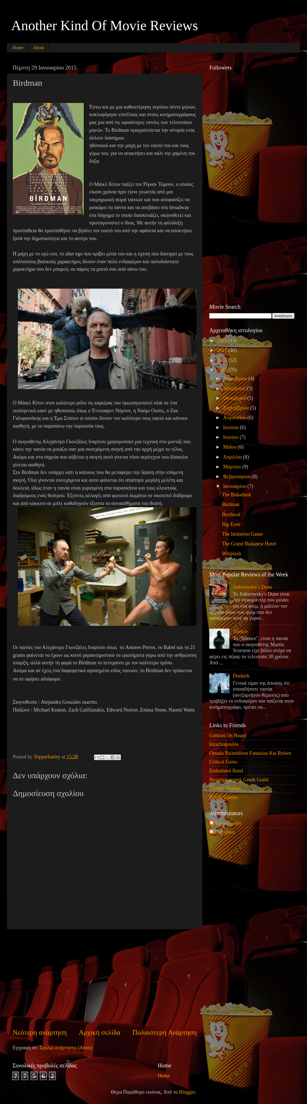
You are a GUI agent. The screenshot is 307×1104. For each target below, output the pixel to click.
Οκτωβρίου (235, 398)
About (38, 47)
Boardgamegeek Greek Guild (238, 779)
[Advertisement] (105, 978)
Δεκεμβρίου (235, 378)
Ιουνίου (231, 437)
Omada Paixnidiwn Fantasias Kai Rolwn (250, 753)
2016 (223, 360)
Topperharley (228, 823)
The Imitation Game (242, 534)
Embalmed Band (226, 770)
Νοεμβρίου (235, 388)
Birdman (230, 504)
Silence (240, 631)
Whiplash (231, 553)
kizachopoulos (223, 744)
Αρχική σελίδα (99, 1032)
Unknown (225, 832)
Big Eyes (231, 524)
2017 (223, 350)
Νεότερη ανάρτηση (40, 1032)
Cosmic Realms (225, 788)
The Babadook (236, 494)
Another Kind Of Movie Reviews (104, 25)
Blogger (187, 1092)
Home (18, 47)
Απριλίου (233, 457)
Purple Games (223, 797)
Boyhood (231, 514)
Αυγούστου (235, 417)
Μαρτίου (232, 467)
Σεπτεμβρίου (236, 408)
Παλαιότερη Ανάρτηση (164, 1032)
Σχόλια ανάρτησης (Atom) (66, 1047)
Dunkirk (241, 676)
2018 (223, 340)
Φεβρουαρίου (237, 476)
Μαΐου (230, 447)
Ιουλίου (231, 427)
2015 (223, 370)
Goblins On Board (227, 735)
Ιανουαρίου (235, 486)
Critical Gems (223, 762)
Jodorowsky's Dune (252, 587)
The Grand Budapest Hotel (249, 544)
